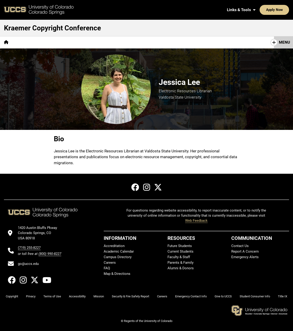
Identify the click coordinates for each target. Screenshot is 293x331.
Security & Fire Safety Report (130, 296)
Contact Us (240, 246)
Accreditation (114, 246)
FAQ (107, 268)
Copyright (12, 296)
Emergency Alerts (245, 257)
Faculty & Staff (178, 257)
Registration (27, 42)
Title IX (282, 296)
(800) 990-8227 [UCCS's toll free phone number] (50, 254)
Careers (110, 262)
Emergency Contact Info (191, 296)
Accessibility (77, 296)
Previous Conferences (129, 42)
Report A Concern (245, 251)
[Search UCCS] (284, 10)
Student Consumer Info (255, 296)
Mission (98, 296)
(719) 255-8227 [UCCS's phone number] (29, 248)
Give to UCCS (223, 296)
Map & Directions (117, 274)
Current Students (180, 251)
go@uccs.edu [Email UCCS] (28, 264)
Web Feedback (196, 221)
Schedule (54, 42)
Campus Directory (118, 257)
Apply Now (260, 10)
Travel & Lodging (86, 42)
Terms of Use (52, 296)
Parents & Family (180, 262)
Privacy (30, 296)
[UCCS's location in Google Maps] (39, 233)
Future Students (179, 246)
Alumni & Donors (180, 268)
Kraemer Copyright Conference (52, 28)
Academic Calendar (119, 251)
